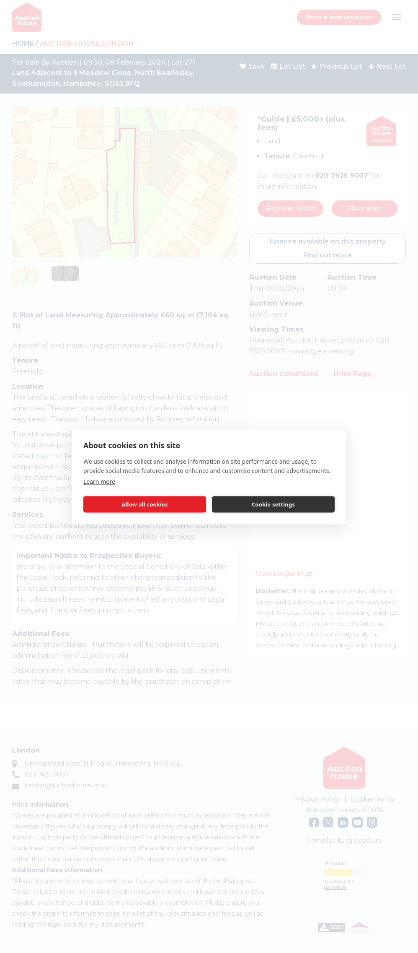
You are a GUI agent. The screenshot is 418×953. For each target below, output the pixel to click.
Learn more (99, 481)
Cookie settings (273, 504)
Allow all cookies (144, 504)
